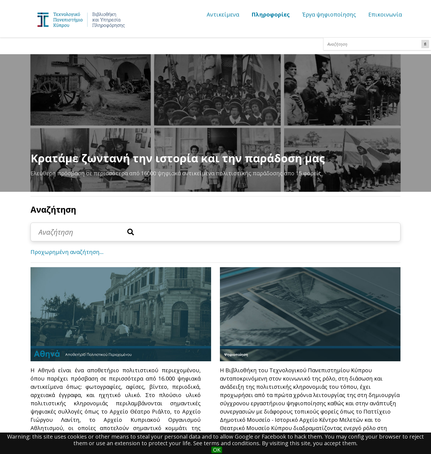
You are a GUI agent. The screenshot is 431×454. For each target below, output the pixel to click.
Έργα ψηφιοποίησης (329, 14)
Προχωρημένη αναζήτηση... (67, 252)
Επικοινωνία (385, 14)
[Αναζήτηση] (373, 44)
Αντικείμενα (223, 14)
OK (216, 450)
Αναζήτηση (425, 44)
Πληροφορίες (271, 14)
